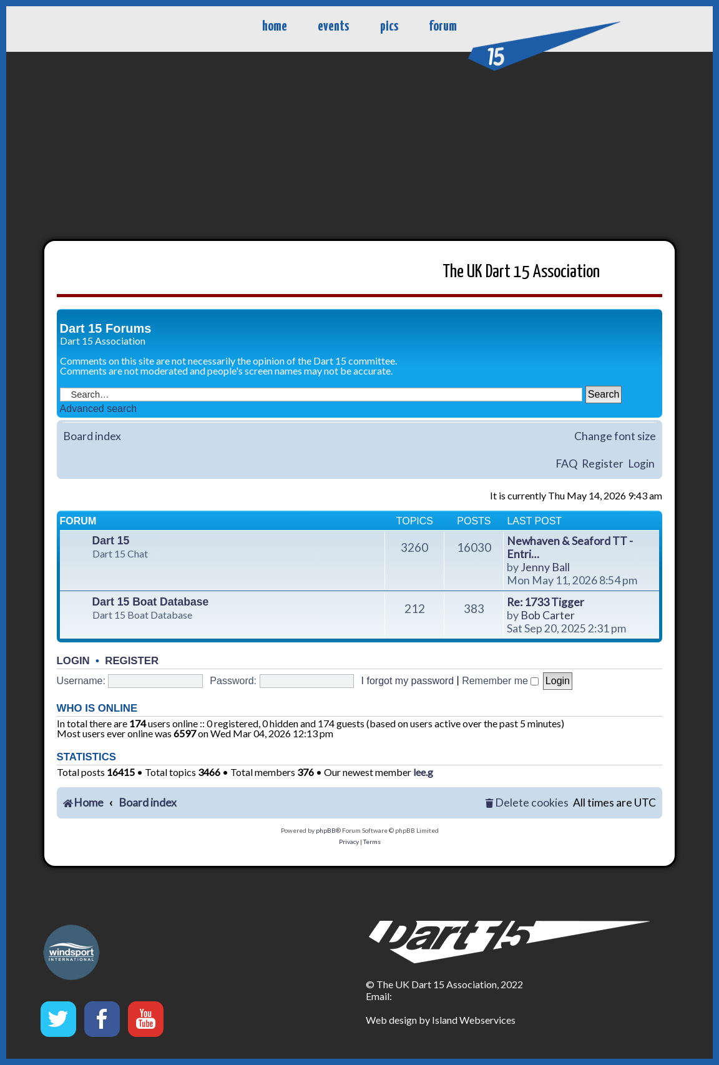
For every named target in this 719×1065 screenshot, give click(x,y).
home (274, 26)
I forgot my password (407, 680)
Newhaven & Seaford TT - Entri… (570, 547)
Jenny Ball (545, 567)
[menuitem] (526, 803)
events (333, 26)
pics (389, 26)
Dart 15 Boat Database (150, 602)
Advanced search (98, 408)
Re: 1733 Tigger (545, 602)
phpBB (326, 830)
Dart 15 (111, 540)
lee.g (423, 772)
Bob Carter (548, 615)
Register (603, 463)
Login (641, 463)
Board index (92, 436)
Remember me (500, 680)
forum (443, 26)
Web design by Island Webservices (441, 1020)
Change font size (615, 436)
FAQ (566, 463)
